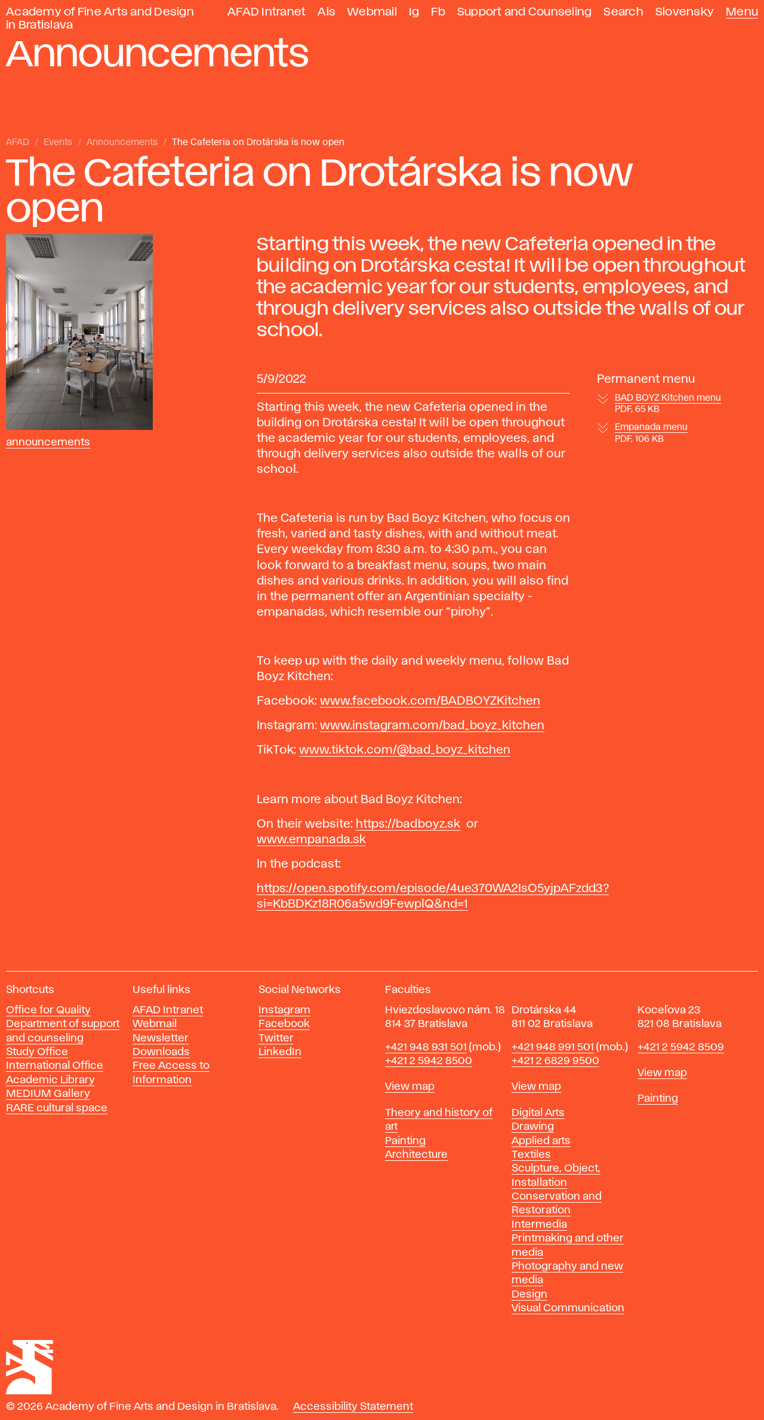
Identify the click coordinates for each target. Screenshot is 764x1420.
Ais (326, 12)
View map (410, 1087)
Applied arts (541, 1141)
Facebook (284, 1024)
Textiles (531, 1155)
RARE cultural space (56, 1108)
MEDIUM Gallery (48, 1094)
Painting (405, 1141)
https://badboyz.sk (408, 824)
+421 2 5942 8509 (680, 1047)
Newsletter (161, 1038)
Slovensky (684, 12)
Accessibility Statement (353, 1407)
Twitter (276, 1038)
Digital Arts (538, 1113)
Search (623, 12)
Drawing (533, 1127)
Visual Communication (568, 1308)
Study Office (37, 1052)
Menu (742, 12)
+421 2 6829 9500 (555, 1061)
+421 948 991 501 (553, 1047)
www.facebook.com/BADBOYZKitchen (430, 701)
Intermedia (539, 1225)
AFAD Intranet (266, 12)
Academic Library (50, 1080)
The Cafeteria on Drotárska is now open (258, 143)
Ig (414, 12)
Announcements (122, 143)
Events (58, 143)
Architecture (416, 1155)
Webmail (372, 12)
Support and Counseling (524, 12)
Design (529, 1294)
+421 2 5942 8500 (428, 1061)
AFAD (17, 143)
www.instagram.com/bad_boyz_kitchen (432, 725)
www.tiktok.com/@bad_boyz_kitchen (404, 750)
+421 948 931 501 (426, 1047)
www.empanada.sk (311, 839)
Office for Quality (48, 1010)
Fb (438, 12)
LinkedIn (279, 1052)
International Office (54, 1066)
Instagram (284, 1010)
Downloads (161, 1052)
